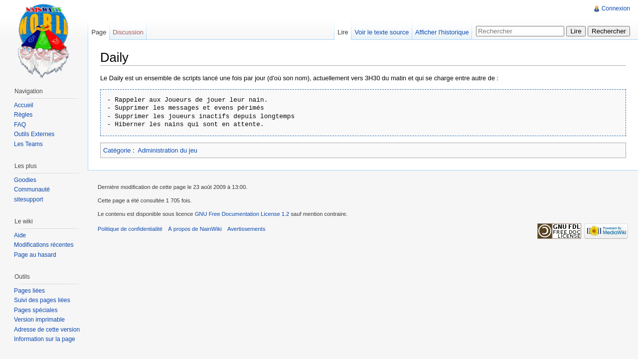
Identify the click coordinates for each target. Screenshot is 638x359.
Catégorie (117, 150)
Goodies (25, 180)
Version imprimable (39, 319)
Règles (23, 114)
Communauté (32, 189)
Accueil (23, 105)
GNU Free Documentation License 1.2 (242, 214)
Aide (20, 235)
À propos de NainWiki (195, 229)
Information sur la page (44, 339)
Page (98, 32)
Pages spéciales (35, 310)
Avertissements (246, 229)
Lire (342, 32)
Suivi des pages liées (42, 300)
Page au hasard (35, 254)
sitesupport (28, 199)
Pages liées (29, 290)
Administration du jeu (167, 150)
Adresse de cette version (47, 329)
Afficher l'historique (442, 32)
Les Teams (28, 144)
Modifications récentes (43, 244)
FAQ (20, 124)
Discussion (128, 32)
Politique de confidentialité (130, 229)
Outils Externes (34, 134)
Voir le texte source (381, 32)
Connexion (616, 8)
